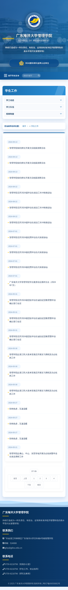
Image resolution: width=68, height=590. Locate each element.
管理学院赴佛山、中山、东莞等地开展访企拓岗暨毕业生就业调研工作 (33, 455)
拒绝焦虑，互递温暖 (18, 409)
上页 (25, 478)
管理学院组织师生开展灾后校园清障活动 (27, 148)
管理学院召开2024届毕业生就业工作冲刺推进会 (30, 193)
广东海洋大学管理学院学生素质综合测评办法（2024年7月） (32, 283)
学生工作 (34, 126)
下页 (29, 485)
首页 (24, 126)
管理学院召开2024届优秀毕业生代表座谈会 (28, 237)
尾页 (39, 485)
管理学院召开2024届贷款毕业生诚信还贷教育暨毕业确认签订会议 (32, 301)
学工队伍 (10, 106)
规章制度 (10, 113)
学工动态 (10, 100)
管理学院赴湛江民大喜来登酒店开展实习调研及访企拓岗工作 (33, 356)
